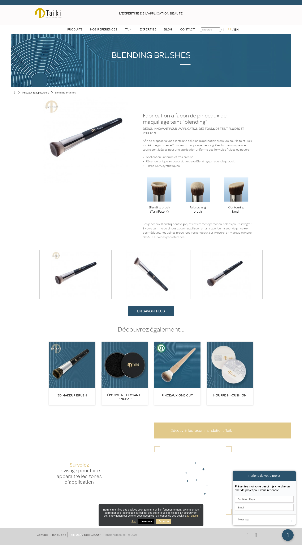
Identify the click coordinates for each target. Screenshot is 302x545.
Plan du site (58, 535)
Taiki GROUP (92, 535)
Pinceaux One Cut (177, 395)
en (236, 30)
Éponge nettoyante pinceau (125, 397)
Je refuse (146, 521)
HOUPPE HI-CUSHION (229, 395)
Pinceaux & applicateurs (35, 92)
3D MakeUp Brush (72, 395)
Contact (42, 535)
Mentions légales (114, 535)
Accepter (164, 521)
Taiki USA (75, 535)
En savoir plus (151, 311)
